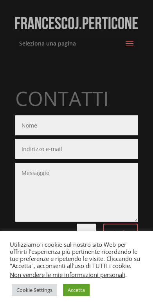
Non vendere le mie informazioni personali (67, 275)
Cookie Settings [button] (34, 289)
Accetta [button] (76, 289)
